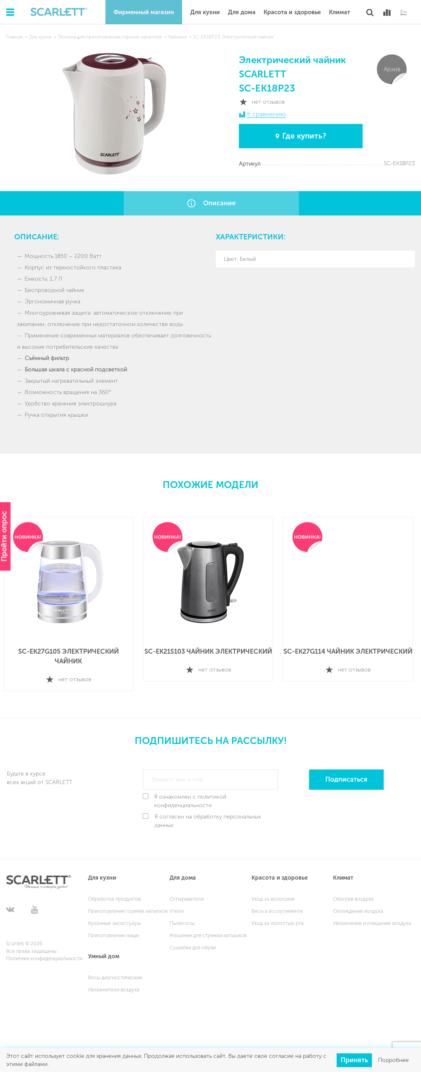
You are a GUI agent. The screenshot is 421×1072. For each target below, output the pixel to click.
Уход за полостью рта (277, 921)
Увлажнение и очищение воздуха (372, 921)
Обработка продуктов (114, 896)
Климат (339, 12)
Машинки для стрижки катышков (208, 933)
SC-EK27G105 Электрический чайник (71, 656)
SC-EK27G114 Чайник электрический (351, 651)
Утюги (177, 909)
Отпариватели (187, 896)
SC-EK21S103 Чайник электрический (211, 651)
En (403, 12)
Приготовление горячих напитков (128, 909)
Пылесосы (182, 921)
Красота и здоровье (292, 12)
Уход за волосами (272, 896)
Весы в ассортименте (277, 909)
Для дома (242, 12)
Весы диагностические (115, 975)
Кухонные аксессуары (114, 921)
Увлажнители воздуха (114, 987)
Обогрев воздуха (353, 896)
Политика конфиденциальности (44, 956)
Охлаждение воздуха (358, 909)
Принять (354, 1059)
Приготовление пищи (113, 933)
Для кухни (205, 12)
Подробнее (393, 1060)
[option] (71, 603)
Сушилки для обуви (193, 945)
